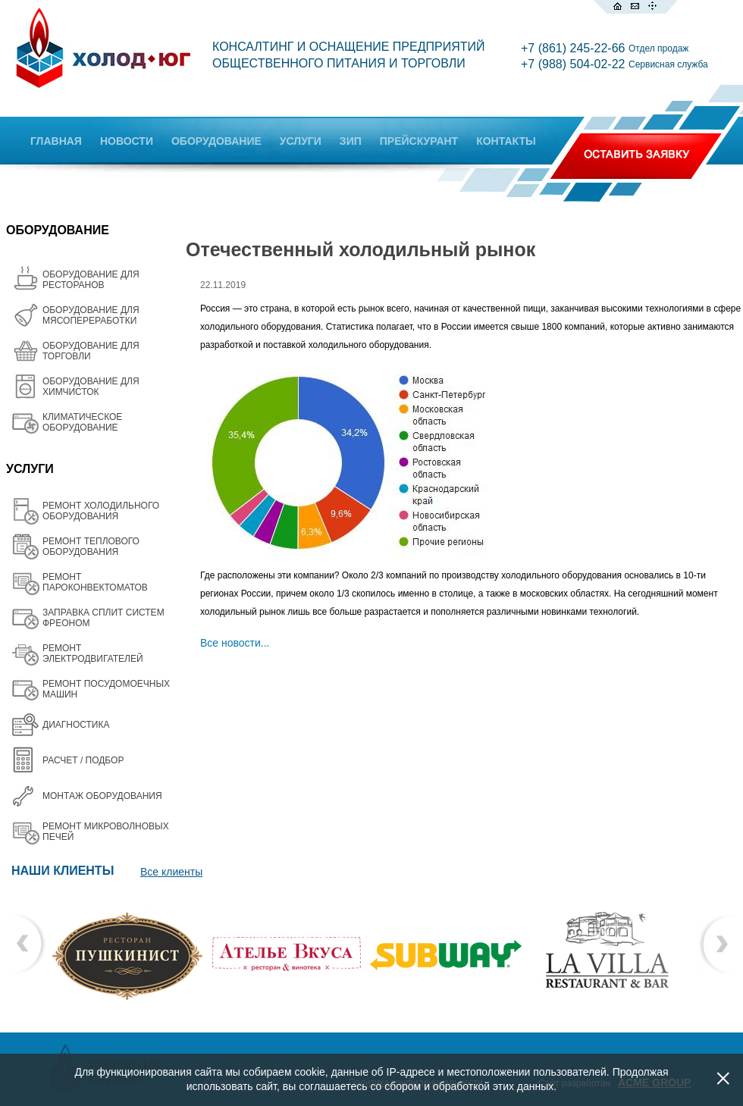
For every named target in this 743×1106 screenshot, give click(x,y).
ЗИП (351, 141)
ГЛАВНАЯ (56, 141)
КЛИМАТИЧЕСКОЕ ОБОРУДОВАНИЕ (82, 422)
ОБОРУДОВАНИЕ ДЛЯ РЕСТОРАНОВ (91, 279)
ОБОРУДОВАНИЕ (216, 141)
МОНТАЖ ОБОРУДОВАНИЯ (102, 796)
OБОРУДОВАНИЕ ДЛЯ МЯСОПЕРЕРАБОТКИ (91, 315)
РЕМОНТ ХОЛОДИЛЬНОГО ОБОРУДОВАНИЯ (100, 511)
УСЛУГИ (300, 141)
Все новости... (235, 643)
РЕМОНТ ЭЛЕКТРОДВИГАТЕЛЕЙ (92, 653)
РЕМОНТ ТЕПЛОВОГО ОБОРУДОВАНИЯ (91, 546)
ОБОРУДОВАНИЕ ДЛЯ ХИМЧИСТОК (91, 386)
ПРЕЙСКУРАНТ (419, 141)
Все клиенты (171, 872)
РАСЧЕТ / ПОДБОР (83, 760)
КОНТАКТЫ (505, 141)
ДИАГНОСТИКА (75, 724)
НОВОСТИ (126, 141)
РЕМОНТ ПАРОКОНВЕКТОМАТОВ (95, 582)
